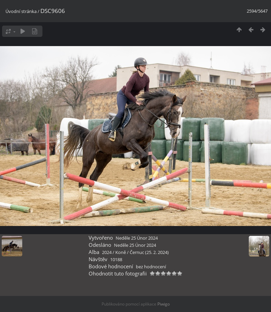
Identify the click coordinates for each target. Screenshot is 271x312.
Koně (120, 252)
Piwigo (163, 304)
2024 (107, 252)
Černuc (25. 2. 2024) (149, 252)
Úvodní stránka (21, 11)
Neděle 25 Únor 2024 (137, 238)
